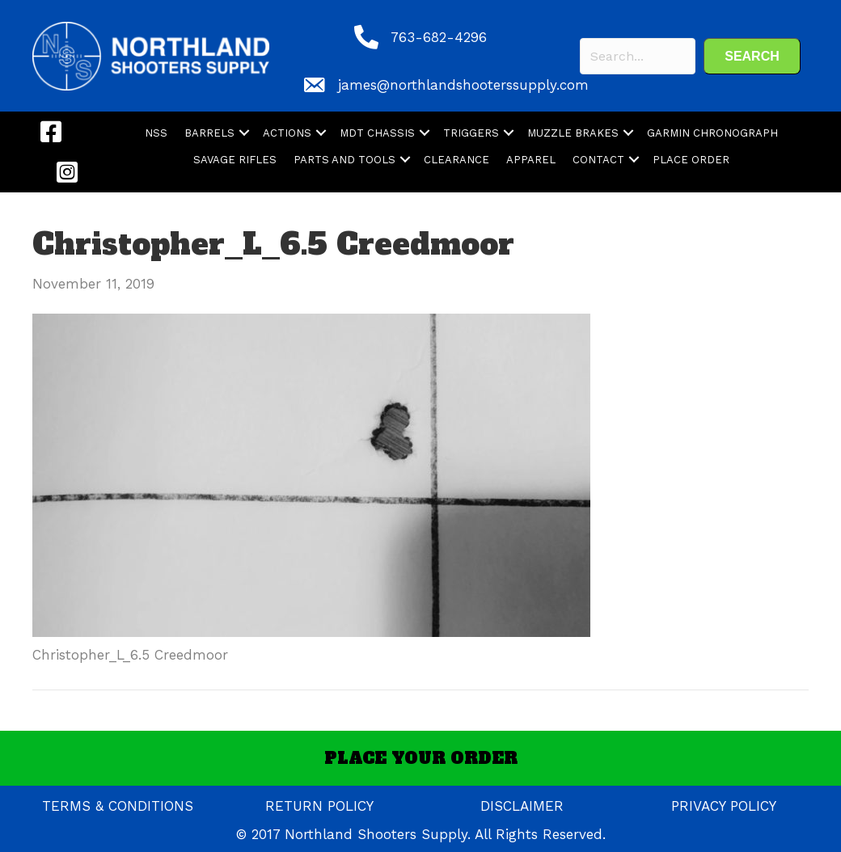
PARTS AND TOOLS (344, 160)
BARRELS (209, 133)
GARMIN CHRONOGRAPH (712, 133)
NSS (156, 133)
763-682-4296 (439, 37)
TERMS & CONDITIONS (117, 806)
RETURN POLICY (319, 806)
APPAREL (531, 160)
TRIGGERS (471, 133)
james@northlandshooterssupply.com (463, 85)
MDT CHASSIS (377, 133)
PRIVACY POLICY (723, 806)
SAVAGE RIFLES (235, 160)
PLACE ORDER (691, 160)
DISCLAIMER (522, 806)
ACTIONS (287, 133)
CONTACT (598, 160)
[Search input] (637, 56)
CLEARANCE (456, 160)
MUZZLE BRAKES (573, 133)
